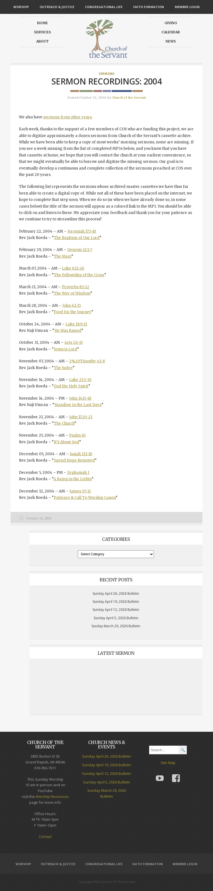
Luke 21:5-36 (80, 379)
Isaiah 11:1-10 (81, 454)
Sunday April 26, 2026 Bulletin (116, 593)
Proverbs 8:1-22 (75, 287)
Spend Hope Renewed (74, 460)
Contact (45, 836)
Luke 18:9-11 (76, 324)
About (42, 41)
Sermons (107, 73)
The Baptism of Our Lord (77, 237)
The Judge (63, 367)
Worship (21, 7)
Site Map (168, 762)
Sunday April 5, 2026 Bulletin (116, 618)
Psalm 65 (77, 435)
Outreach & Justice (57, 7)
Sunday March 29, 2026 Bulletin (115, 626)
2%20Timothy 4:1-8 (87, 361)
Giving (170, 23)
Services (42, 32)
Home (42, 23)
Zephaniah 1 (78, 472)
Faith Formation (148, 7)
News (171, 41)
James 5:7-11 (80, 491)
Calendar (170, 32)
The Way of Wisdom (72, 293)
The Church (64, 423)
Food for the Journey (72, 312)
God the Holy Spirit (71, 386)
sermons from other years (67, 117)
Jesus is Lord (65, 349)
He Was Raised (67, 330)
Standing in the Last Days (77, 404)
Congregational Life (103, 7)
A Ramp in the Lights (73, 479)
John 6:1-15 (71, 305)
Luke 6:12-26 (73, 268)
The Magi (62, 256)
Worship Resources (52, 796)
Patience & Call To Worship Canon (85, 497)
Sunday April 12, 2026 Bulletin (116, 609)
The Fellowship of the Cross (79, 275)
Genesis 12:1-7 (79, 249)
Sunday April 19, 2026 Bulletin (116, 601)
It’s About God (66, 442)
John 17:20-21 (80, 417)
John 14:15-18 (80, 398)
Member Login (187, 7)
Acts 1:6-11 (73, 342)
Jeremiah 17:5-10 (81, 231)
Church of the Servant (129, 97)
